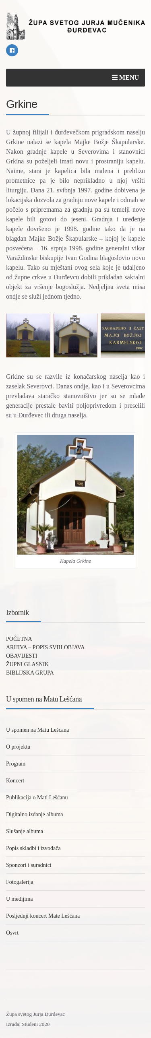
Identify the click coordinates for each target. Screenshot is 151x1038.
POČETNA (19, 639)
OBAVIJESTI (21, 656)
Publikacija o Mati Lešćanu (37, 797)
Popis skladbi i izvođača (33, 848)
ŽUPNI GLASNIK (27, 664)
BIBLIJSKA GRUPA (30, 673)
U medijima (19, 899)
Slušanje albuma (24, 831)
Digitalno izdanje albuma (34, 814)
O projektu (18, 747)
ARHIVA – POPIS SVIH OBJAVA (45, 647)
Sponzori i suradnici (29, 865)
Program (15, 764)
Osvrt (12, 933)
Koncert (15, 781)
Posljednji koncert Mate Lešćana (43, 916)
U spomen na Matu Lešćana (37, 730)
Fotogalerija (19, 882)
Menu (125, 77)
